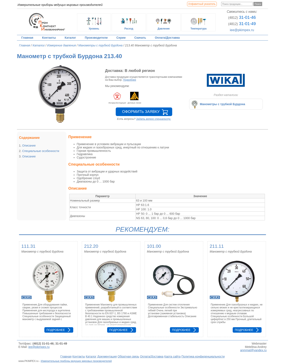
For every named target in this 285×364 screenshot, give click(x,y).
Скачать (140, 37)
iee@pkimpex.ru (242, 30)
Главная (27, 37)
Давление (163, 22)
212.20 (91, 246)
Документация (107, 356)
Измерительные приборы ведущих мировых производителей (76, 361)
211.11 (217, 246)
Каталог (70, 37)
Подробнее (129, 79)
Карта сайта (172, 356)
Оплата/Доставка (167, 37)
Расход (129, 22)
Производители (96, 37)
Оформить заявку (140, 112)
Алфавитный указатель (202, 4)
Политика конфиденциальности (203, 356)
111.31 (28, 246)
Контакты (49, 37)
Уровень (94, 22)
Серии (121, 37)
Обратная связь (128, 356)
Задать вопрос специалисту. (153, 119)
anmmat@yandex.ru (253, 350)
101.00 (154, 246)
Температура (198, 22)
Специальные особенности (40, 151)
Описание (29, 145)
